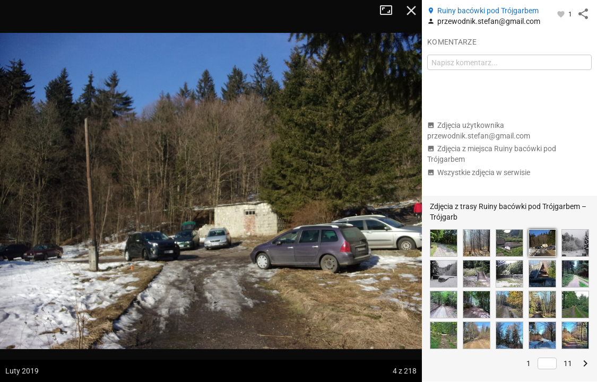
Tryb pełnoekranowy (390, 10)
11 (568, 363)
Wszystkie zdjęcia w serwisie (478, 172)
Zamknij (411, 10)
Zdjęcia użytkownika (478, 130)
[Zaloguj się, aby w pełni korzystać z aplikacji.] (561, 14)
